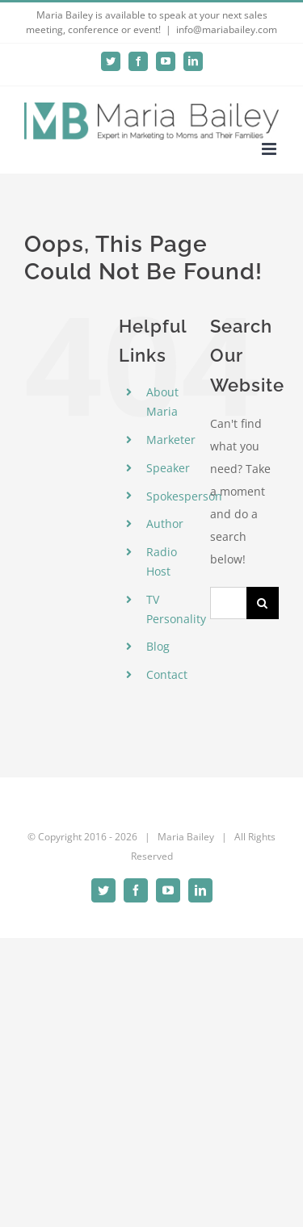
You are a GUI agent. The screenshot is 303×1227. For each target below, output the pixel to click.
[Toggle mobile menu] (270, 148)
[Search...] (228, 603)
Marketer (171, 439)
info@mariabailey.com (226, 29)
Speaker (168, 467)
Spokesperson (184, 496)
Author (164, 523)
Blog (158, 646)
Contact (166, 674)
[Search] (262, 603)
